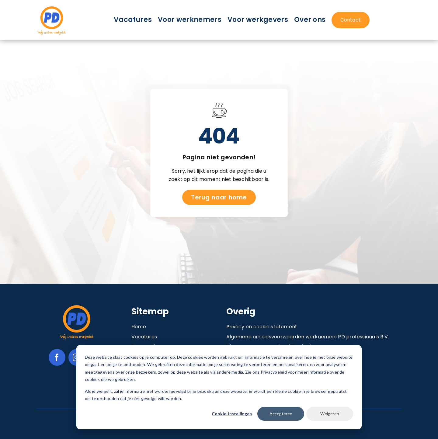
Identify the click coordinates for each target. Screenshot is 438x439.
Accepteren (280, 413)
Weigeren (329, 413)
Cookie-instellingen (232, 413)
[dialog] (219, 387)
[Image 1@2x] (51, 7)
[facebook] (57, 357)
